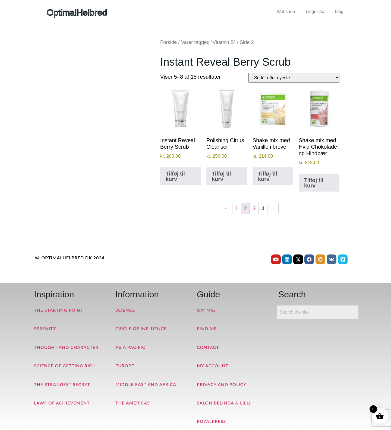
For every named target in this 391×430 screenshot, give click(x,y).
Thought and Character (66, 347)
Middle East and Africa (145, 384)
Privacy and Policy (222, 384)
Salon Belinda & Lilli (224, 402)
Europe (124, 365)
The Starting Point (58, 310)
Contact (208, 347)
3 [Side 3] (254, 208)
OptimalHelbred (77, 12)
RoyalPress (211, 421)
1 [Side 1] (236, 208)
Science (125, 310)
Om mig (206, 310)
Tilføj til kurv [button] (175, 176)
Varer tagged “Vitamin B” (208, 42)
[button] (287, 11)
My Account (212, 365)
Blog (339, 11)
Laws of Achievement (62, 402)
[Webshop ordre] (293, 78)
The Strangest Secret (62, 384)
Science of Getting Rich (65, 365)
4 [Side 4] (262, 208)
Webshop (286, 11)
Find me (207, 328)
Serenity (45, 328)
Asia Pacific (130, 347)
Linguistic (315, 11)
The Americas (132, 402)
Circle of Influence (141, 328)
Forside (168, 42)
